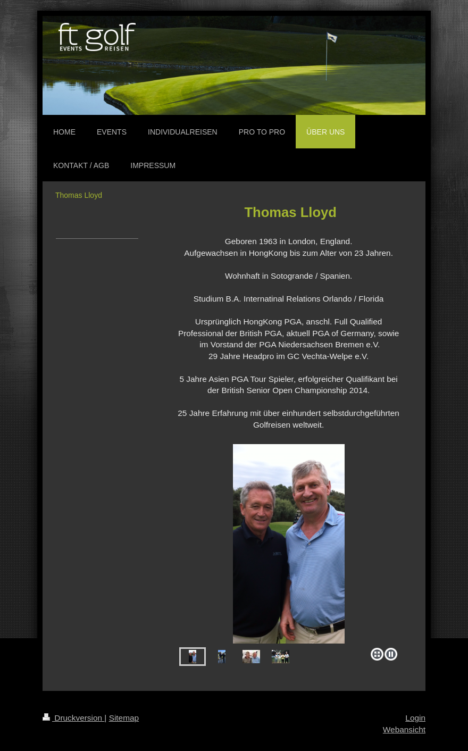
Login (415, 717)
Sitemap (124, 717)
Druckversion (73, 717)
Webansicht (404, 729)
